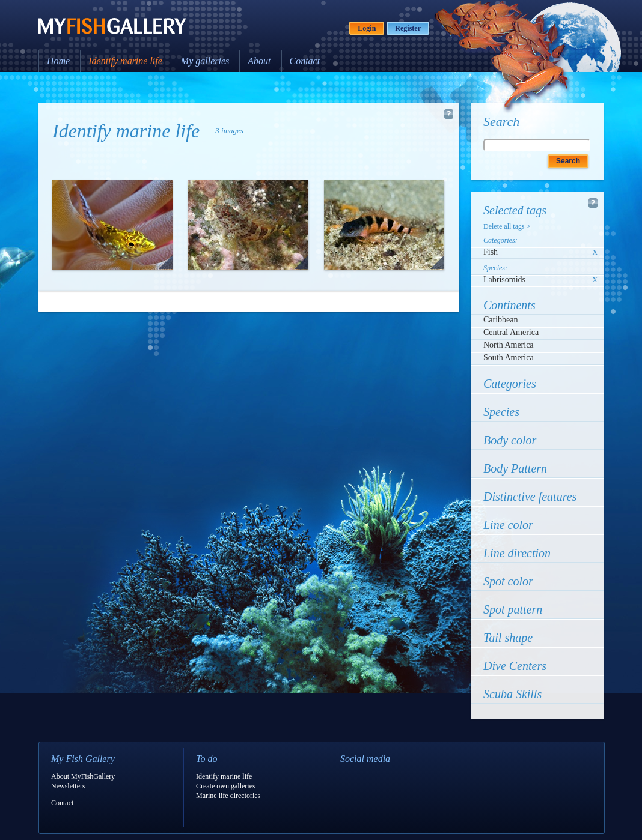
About (259, 61)
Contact (305, 61)
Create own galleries (225, 786)
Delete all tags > (506, 226)
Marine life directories (228, 795)
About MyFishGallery (83, 776)
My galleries (205, 61)
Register (408, 28)
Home (58, 61)
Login (367, 28)
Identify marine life (125, 61)
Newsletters (68, 786)
